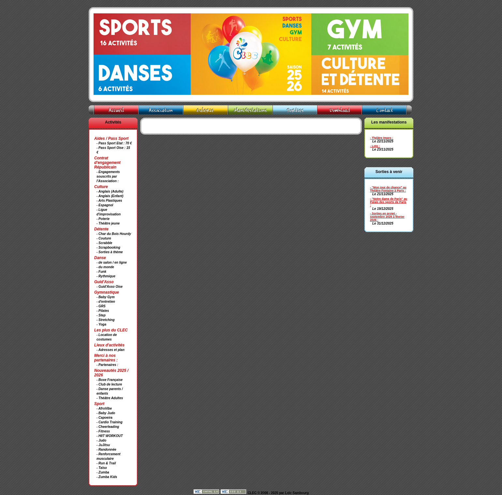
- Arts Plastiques (109, 200)
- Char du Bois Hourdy (113, 234)
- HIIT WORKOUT (109, 436)
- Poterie (103, 219)
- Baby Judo (105, 413)
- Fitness (103, 431)
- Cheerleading (107, 427)
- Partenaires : (107, 365)
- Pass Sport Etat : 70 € (114, 143)
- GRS (101, 306)
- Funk (101, 271)
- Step (101, 315)
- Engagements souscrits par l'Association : (108, 176)
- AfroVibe (104, 408)
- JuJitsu (103, 445)
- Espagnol (104, 205)
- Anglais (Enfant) (109, 196)
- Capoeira (104, 417)
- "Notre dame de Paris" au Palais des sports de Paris (388, 200)
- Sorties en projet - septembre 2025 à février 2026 (387, 217)
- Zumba (102, 472)
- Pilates (102, 311)
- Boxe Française (109, 380)
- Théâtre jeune (108, 223)
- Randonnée (106, 449)
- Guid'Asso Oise (109, 286)
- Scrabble (104, 243)
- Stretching (105, 320)
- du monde (105, 267)
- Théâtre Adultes (109, 398)
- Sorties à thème (109, 252)
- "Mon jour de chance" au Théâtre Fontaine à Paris (388, 189)
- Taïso (101, 468)
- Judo (101, 440)
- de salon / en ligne (111, 262)
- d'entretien (105, 301)
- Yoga (101, 324)
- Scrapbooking (108, 247)
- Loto (374, 146)
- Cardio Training (109, 422)
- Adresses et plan (110, 350)
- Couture (103, 238)
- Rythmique (105, 276)
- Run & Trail (106, 463)
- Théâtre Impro (380, 137)
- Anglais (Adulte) (109, 191)
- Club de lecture (109, 384)
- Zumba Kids (106, 477)
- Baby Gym (105, 297)
